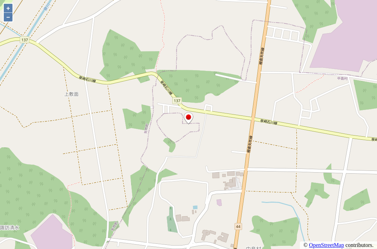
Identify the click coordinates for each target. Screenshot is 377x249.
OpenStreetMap (326, 245)
